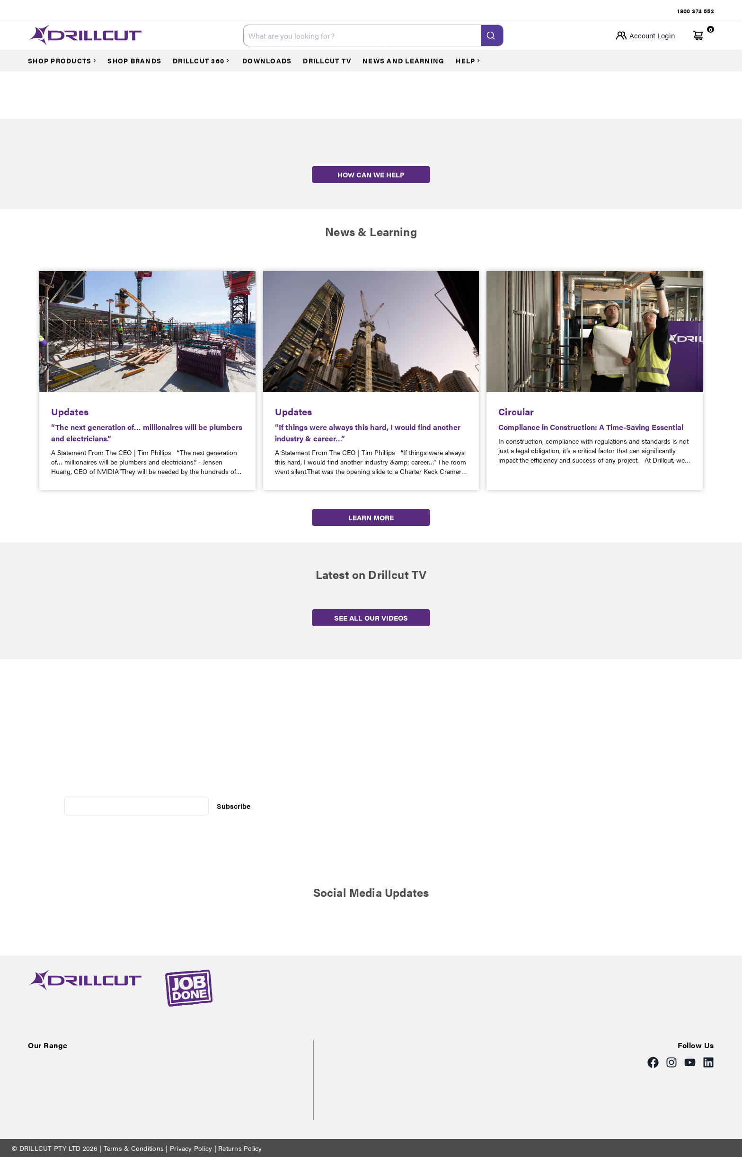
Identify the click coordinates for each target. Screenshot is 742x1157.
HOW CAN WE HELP (371, 174)
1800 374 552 (695, 11)
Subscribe (233, 806)
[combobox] (373, 35)
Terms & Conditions (133, 1148)
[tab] (695, 11)
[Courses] (67, 60)
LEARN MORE (371, 517)
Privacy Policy (191, 1148)
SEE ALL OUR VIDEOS (371, 617)
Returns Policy (239, 1148)
